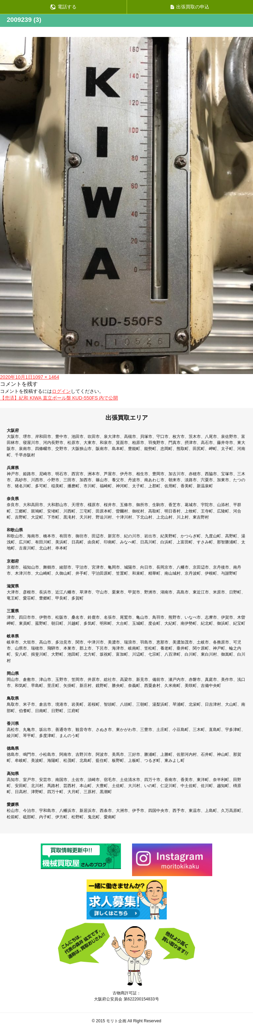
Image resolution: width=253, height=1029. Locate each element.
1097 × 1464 (46, 377)
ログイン (61, 391)
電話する (63, 7)
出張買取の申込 (189, 7)
